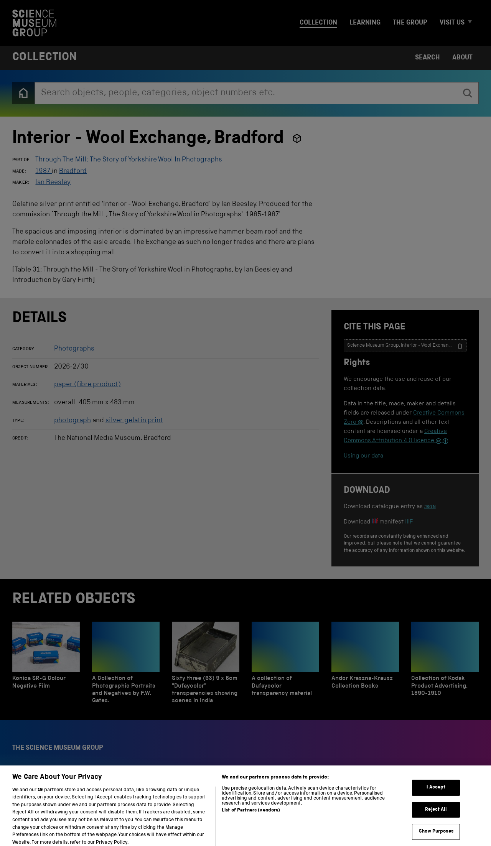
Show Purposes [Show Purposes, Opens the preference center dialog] (436, 837)
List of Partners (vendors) (251, 815)
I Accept (436, 793)
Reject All (436, 815)
